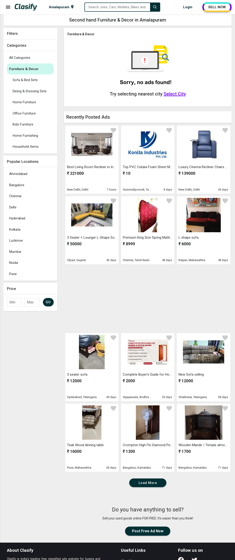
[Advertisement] (30, 382)
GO (48, 302)
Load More (148, 483)
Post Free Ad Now (147, 531)
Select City (175, 94)
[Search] (155, 7)
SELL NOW (217, 7)
